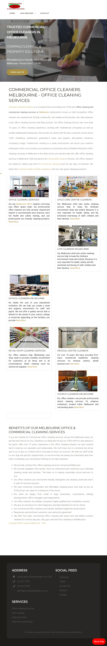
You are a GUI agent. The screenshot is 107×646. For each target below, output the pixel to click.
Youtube (61, 595)
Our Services (26, 13)
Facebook (62, 577)
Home (12, 13)
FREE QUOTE (17, 72)
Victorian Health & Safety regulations (34, 169)
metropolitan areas (56, 159)
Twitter (60, 581)
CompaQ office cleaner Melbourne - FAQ (27, 523)
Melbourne (44, 112)
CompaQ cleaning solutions (21, 107)
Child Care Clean (19, 617)
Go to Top (99, 641)
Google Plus (62, 586)
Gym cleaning (18, 613)
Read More (14, 222)
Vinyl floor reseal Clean (22, 621)
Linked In (61, 590)
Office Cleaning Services (23, 608)
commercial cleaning (50, 164)
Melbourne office (24, 204)
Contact (44, 13)
